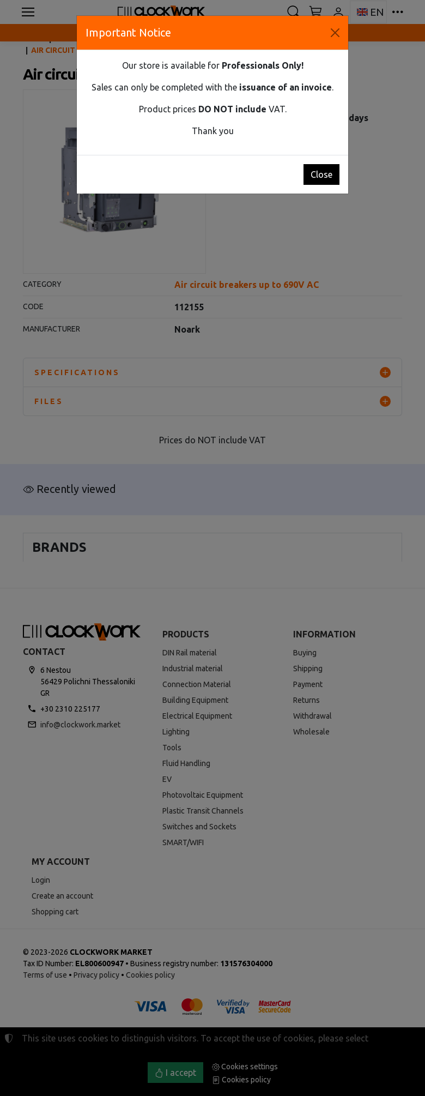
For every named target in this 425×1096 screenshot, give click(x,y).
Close (321, 174)
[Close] (335, 32)
